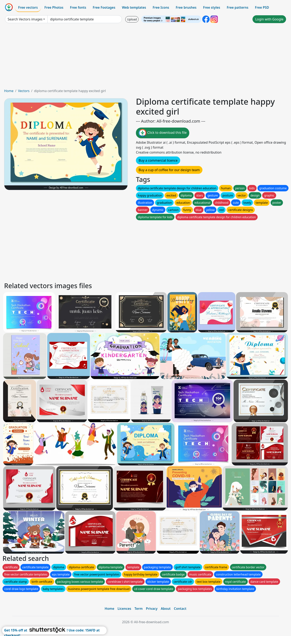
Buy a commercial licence (158, 160)
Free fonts (78, 7)
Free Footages (104, 7)
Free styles (211, 7)
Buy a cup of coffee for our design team (169, 170)
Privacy (152, 608)
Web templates (134, 7)
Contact (180, 608)
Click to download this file (163, 133)
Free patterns (237, 7)
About (166, 608)
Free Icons (161, 7)
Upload (132, 19)
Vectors (23, 91)
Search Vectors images (25, 19)
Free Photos (53, 7)
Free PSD (262, 7)
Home (9, 91)
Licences (124, 608)
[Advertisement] (145, 57)
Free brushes (186, 7)
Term (138, 608)
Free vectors (28, 7)
